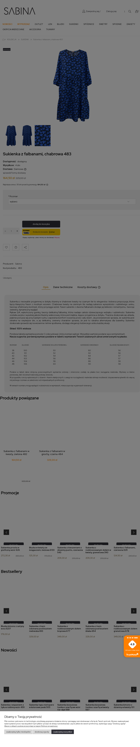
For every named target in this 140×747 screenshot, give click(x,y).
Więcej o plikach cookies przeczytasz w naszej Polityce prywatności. (31, 726)
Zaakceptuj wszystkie (62, 732)
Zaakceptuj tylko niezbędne (18, 732)
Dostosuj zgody (42, 732)
